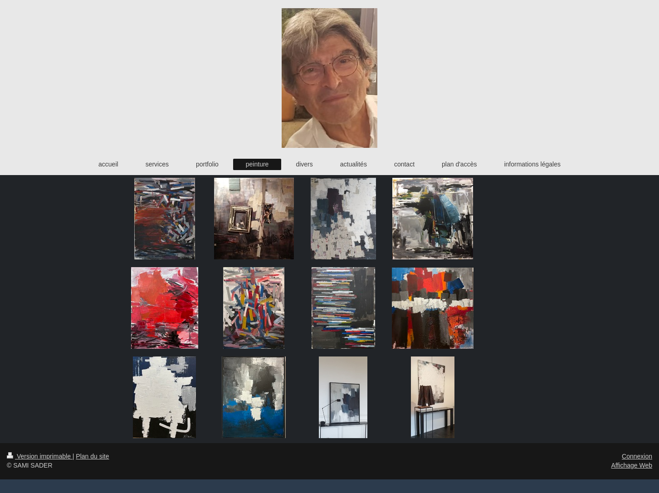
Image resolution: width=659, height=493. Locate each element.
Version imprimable (40, 456)
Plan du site (92, 456)
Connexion (637, 456)
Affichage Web (631, 465)
